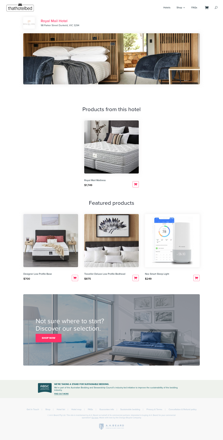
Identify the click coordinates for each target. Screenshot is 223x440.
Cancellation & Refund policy (183, 409)
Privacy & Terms (154, 409)
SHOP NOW (48, 338)
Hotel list (61, 409)
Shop (179, 7)
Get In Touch (33, 409)
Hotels (166, 7)
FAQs (194, 7)
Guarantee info (106, 409)
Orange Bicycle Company (130, 417)
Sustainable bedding (130, 409)
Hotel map (76, 409)
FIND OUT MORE (61, 394)
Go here (95, 417)
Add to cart (136, 184)
